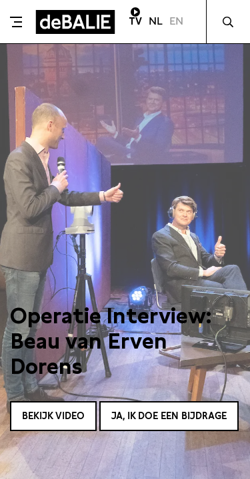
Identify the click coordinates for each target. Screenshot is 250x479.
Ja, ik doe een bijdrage (169, 415)
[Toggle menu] (16, 22)
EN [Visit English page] (176, 21)
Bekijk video (53, 415)
